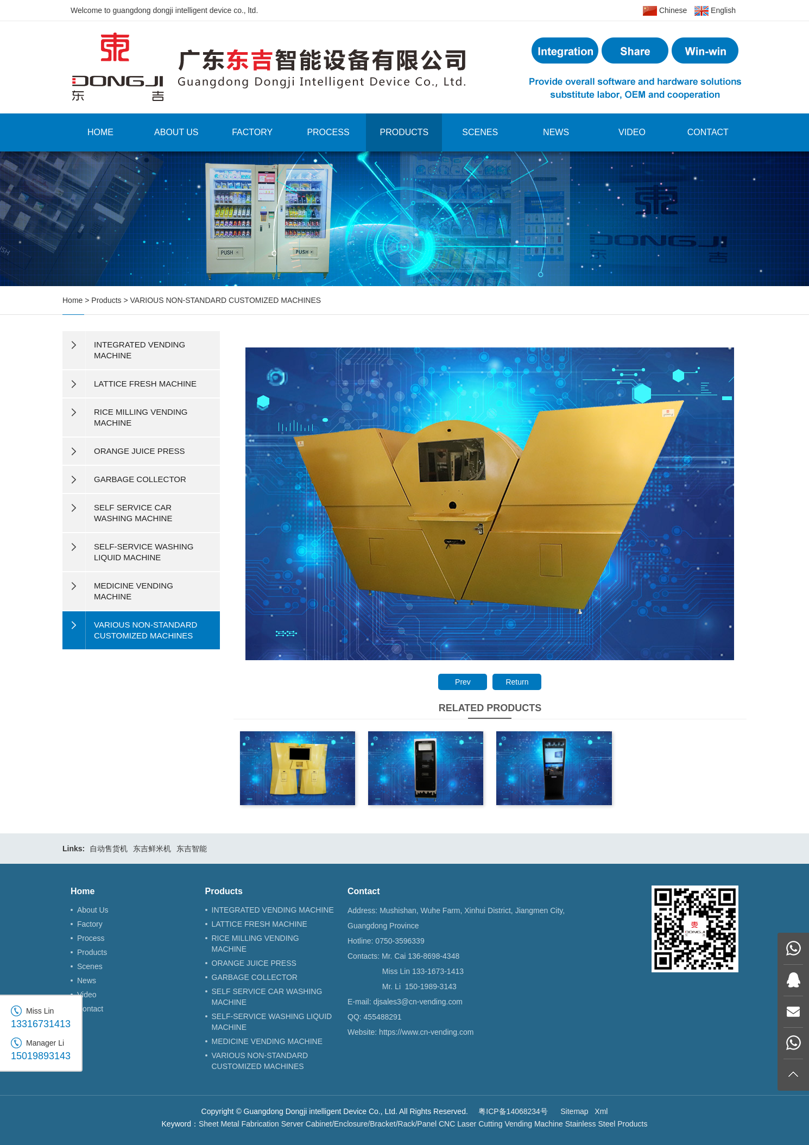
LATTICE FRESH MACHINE (259, 924)
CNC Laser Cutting (471, 1123)
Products (404, 132)
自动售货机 (109, 848)
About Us (176, 132)
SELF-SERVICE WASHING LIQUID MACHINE (272, 1022)
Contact (708, 132)
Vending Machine (533, 1123)
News (556, 132)
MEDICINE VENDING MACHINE (267, 1041)
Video (632, 132)
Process (328, 132)
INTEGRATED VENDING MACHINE (273, 910)
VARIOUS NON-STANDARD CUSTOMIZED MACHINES (225, 300)
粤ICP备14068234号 (513, 1111)
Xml (601, 1111)
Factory (252, 132)
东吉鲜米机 (152, 848)
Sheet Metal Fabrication (239, 1123)
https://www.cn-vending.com (426, 1032)
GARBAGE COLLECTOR (255, 977)
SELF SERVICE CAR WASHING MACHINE (267, 997)
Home (100, 132)
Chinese (665, 11)
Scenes (480, 132)
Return (516, 682)
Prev (463, 682)
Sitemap (574, 1111)
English (715, 11)
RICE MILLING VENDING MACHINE (255, 943)
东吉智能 (191, 848)
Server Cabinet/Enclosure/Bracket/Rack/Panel (359, 1123)
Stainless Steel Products (606, 1123)
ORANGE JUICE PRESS (254, 963)
